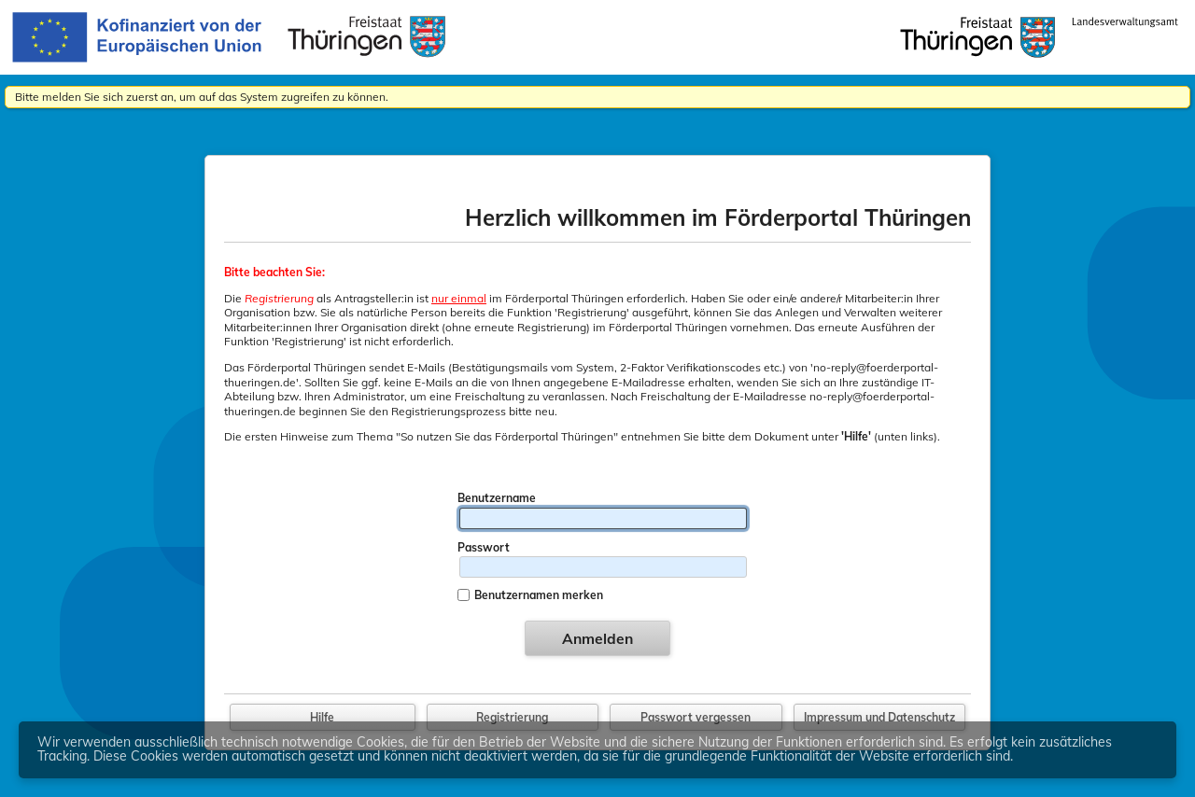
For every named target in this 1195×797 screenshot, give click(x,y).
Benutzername (496, 498)
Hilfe (322, 717)
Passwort (483, 547)
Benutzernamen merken (538, 595)
